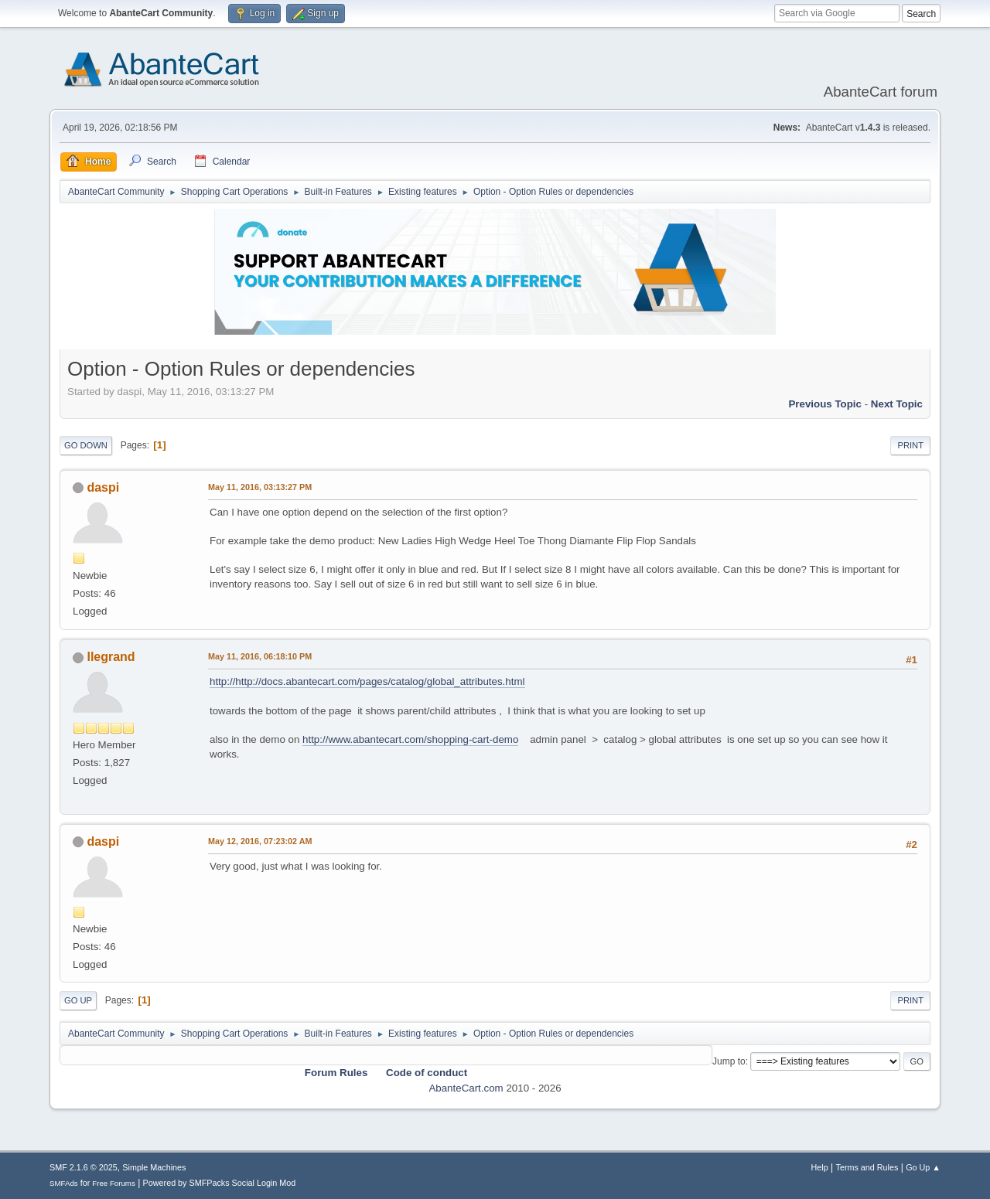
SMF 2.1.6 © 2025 (84, 1167)
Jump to (729, 1061)
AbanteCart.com (465, 1088)
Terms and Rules (867, 1167)
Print (910, 445)
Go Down (86, 445)
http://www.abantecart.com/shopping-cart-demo (410, 739)
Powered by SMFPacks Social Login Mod (219, 1182)
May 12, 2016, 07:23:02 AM (260, 841)
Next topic (897, 404)
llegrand (111, 656)
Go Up (78, 1000)
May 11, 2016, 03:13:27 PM (260, 487)
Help (819, 1167)
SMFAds (64, 1183)
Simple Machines (154, 1167)
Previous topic (825, 404)
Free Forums (113, 1183)
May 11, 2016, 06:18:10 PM (260, 656)
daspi (103, 487)
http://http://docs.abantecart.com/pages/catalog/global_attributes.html (367, 681)
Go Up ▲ (923, 1167)
